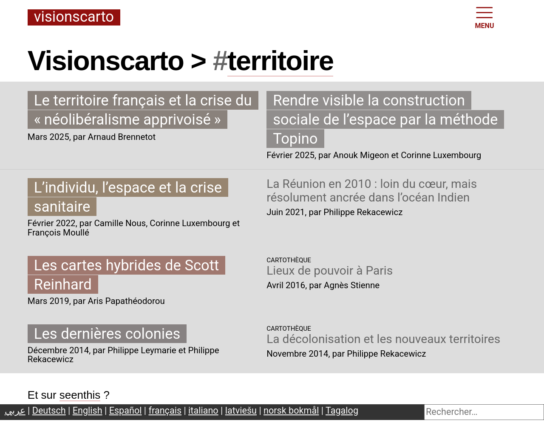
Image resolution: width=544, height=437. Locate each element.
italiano (203, 410)
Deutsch (49, 410)
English (87, 410)
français (165, 410)
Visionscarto (74, 17)
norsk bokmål (291, 410)
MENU (484, 17)
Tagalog (342, 410)
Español (125, 410)
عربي (15, 410)
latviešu (241, 410)
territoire (280, 60)
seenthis (80, 395)
